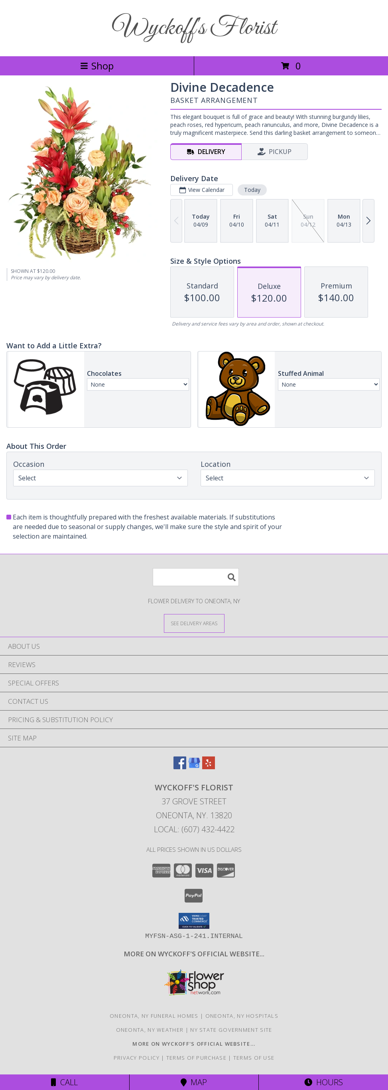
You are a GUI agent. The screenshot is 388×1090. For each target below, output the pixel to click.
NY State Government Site (231, 1029)
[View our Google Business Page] (194, 766)
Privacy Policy (137, 1057)
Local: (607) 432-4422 (194, 829)
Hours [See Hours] (323, 1082)
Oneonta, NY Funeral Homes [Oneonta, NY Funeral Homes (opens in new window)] (154, 1015)
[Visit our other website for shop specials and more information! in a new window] (194, 953)
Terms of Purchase (196, 1057)
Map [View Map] (194, 1082)
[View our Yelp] (208, 766)
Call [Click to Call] (64, 1082)
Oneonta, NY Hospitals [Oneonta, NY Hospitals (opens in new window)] (241, 1015)
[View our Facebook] (179, 766)
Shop (97, 65)
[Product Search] (196, 577)
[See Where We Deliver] (194, 623)
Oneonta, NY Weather (150, 1029)
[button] (194, 921)
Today (252, 190)
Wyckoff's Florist (194, 28)
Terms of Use (254, 1057)
